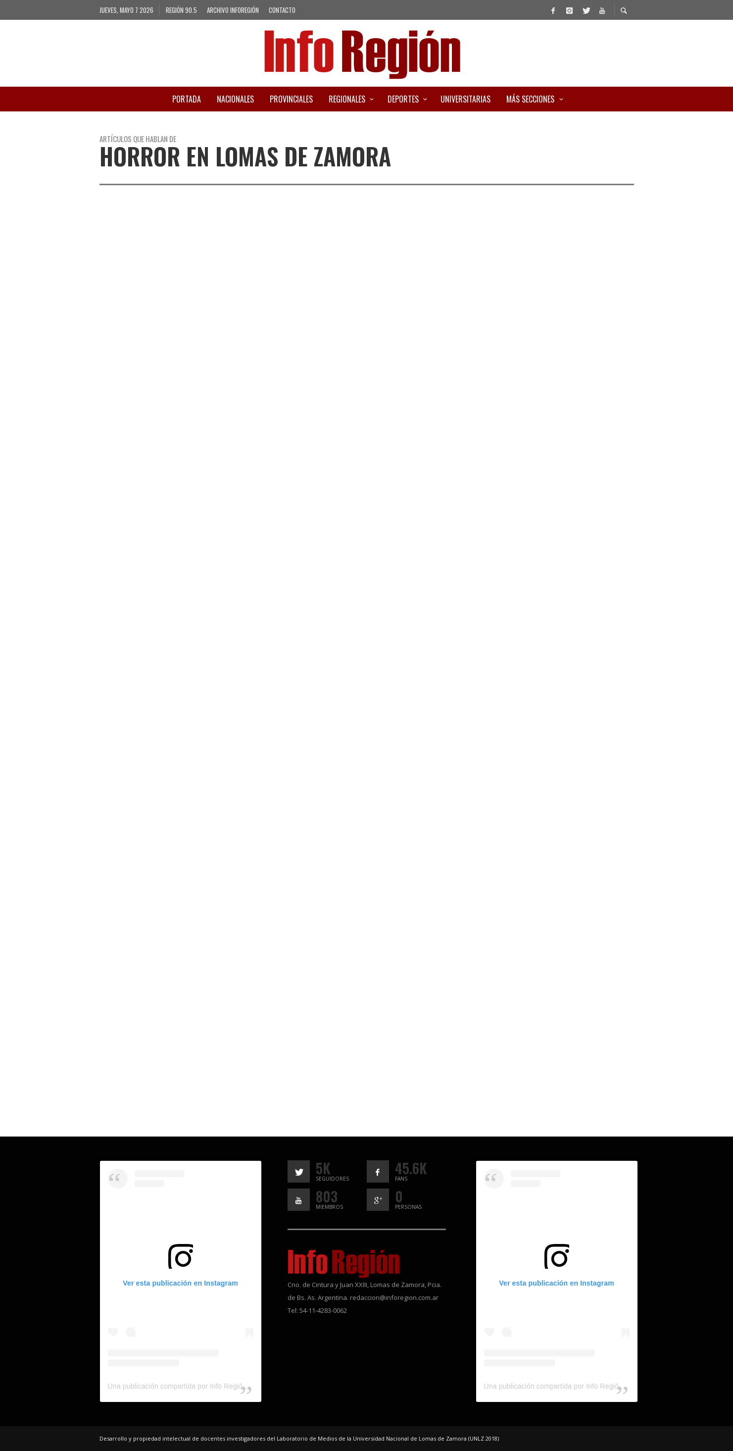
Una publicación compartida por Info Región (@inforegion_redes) (211, 1386)
